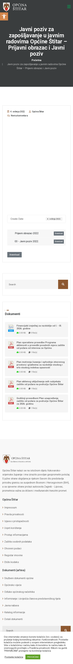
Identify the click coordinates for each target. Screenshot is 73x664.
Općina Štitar (36, 111)
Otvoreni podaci (12, 548)
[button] (4, 16)
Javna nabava (11, 605)
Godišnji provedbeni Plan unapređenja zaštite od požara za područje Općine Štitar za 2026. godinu (40, 401)
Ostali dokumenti (13, 619)
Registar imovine (13, 555)
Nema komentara (17, 115)
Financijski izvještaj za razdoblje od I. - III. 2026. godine (39, 327)
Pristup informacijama (16, 534)
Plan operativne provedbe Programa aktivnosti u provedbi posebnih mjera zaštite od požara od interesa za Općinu (41, 345)
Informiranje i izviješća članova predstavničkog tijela (32, 598)
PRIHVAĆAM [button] (32, 657)
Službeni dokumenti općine (18, 578)
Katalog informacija (14, 612)
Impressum (10, 507)
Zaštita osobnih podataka (18, 541)
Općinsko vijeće (13, 585)
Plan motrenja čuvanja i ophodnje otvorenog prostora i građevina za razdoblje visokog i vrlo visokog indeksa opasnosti (41, 365)
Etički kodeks (11, 562)
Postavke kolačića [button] (14, 657)
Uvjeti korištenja (12, 528)
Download (59, 233)
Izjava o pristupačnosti (16, 521)
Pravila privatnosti (14, 514)
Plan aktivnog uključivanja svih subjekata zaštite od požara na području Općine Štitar (40, 383)
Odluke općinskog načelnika (19, 591)
